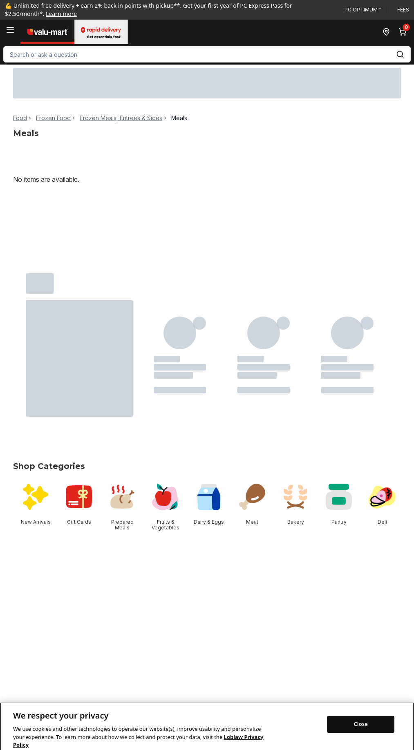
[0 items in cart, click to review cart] (404, 32)
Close (361, 733)
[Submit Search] (400, 54)
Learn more (61, 14)
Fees (403, 10)
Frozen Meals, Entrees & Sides (121, 118)
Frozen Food (53, 118)
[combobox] (207, 54)
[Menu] (10, 30)
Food (20, 118)
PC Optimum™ (362, 10)
